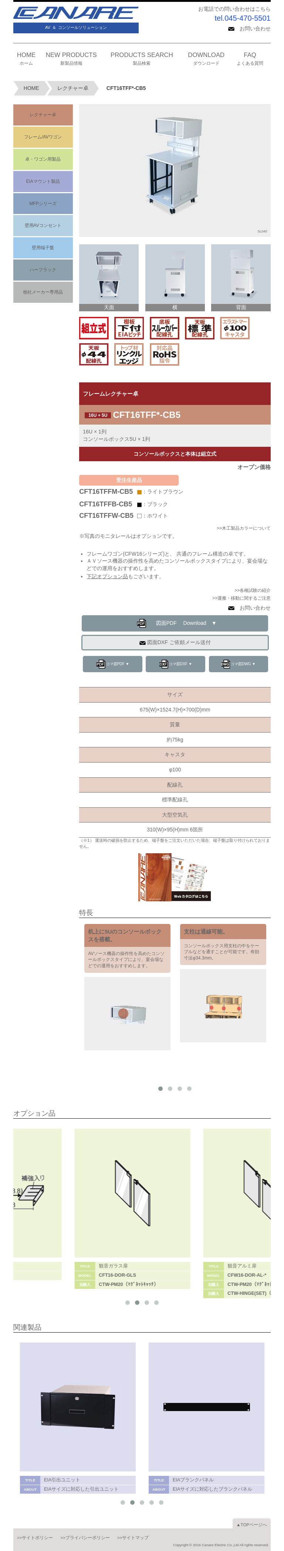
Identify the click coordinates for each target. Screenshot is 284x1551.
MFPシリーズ (42, 203)
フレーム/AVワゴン (43, 137)
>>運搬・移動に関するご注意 (241, 598)
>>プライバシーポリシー (85, 1537)
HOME (31, 88)
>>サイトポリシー (35, 1537)
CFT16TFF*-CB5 (126, 88)
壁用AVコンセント (43, 225)
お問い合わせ (249, 28)
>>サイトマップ (133, 1537)
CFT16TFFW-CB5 (106, 515)
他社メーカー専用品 (43, 292)
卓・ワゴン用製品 (43, 159)
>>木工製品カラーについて (244, 528)
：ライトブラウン (162, 492)
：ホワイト (155, 516)
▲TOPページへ (251, 1524)
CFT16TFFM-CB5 (106, 491)
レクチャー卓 (72, 88)
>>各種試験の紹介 (252, 590)
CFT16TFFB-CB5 (105, 504)
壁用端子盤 (43, 247)
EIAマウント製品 (43, 181)
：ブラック (155, 504)
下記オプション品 (107, 576)
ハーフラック (43, 269)
